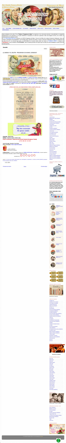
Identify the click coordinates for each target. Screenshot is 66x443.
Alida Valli (51, 361)
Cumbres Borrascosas (53, 304)
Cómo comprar (58, 237)
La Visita (50, 325)
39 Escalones (51, 124)
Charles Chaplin (52, 377)
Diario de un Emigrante (53, 305)
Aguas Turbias (51, 143)
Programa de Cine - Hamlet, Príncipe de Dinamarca (59, 219)
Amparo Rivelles (52, 362)
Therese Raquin (52, 334)
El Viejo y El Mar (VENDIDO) (54, 314)
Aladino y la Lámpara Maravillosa (54, 155)
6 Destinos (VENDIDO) (53, 128)
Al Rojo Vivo (51, 150)
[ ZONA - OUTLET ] (40, 28)
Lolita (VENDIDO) (52, 327)
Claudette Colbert (52, 380)
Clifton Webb (33, 83)
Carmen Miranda (52, 372)
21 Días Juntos (51, 120)
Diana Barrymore (52, 381)
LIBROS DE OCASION (48, 28)
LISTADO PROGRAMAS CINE (17, 28)
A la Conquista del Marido (53, 132)
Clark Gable (51, 379)
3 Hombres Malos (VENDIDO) (54, 123)
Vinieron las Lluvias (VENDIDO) (54, 336)
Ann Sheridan (51, 366)
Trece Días (51, 420)
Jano (20, 159)
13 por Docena (51, 117)
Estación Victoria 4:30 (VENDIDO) (55, 316)
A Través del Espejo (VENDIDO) (54, 129)
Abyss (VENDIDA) (52, 407)
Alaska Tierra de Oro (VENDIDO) (54, 158)
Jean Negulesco (24, 159)
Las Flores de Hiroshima (53, 326)
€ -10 (6, 159)
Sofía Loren (11, 160)
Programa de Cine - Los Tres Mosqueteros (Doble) (59, 213)
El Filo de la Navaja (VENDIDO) (54, 309)
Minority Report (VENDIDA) (53, 416)
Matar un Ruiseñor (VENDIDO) (54, 331)
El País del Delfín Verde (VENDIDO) (55, 313)
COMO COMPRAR (8, 28)
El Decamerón (51, 308)
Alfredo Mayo (51, 359)
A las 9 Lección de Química (54, 136)
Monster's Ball (51, 417)
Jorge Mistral (44, 83)
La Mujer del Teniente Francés (54, 323)
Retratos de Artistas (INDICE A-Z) (59, 257)
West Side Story (52, 338)
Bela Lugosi (51, 368)
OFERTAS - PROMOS (56, 28)
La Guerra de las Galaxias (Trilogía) (55, 415)
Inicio (3, 28)
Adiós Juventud (51, 138)
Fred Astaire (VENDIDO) (53, 389)
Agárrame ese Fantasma (53, 146)
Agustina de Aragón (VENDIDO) (54, 145)
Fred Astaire (51, 388)
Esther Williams (51, 385)
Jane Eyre (51, 317)
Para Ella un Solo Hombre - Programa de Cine (59, 232)
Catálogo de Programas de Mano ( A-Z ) (59, 206)
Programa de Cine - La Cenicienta (59, 225)
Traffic (50, 419)
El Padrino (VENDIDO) (53, 312)
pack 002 (51, 340)
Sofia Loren (24, 83)
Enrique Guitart (51, 384)
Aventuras (12, 159)
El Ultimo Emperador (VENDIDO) (54, 412)
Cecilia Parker (51, 375)
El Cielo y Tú (51, 307)
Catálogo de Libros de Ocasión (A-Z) (59, 263)
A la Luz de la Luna (52, 134)
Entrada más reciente (7, 166)
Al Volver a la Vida (52, 154)
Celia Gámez (51, 376)
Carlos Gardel (51, 371)
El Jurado (51, 411)
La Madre (51, 322)
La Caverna (51, 318)
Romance (7, 160)
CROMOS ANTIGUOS (33, 28)
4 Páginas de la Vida (52, 125)
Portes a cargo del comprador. (16, 144)
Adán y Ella (51, 142)
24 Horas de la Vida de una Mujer (55, 121)
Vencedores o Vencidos (53, 335)
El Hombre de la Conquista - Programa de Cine (59, 251)
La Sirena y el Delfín (22, 77)
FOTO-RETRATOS (25, 28)
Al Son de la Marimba (53, 151)
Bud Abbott (51, 370)
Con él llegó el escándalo (53, 303)
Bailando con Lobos (52, 408)
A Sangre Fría (51, 300)
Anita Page (51, 363)
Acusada (50, 137)
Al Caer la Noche (52, 147)
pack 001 (51, 339)
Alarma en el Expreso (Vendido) (54, 156)
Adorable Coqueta (52, 141)
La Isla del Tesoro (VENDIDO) (54, 321)
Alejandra (51, 159)
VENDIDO (15, 160)
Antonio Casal (51, 367)
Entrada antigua (44, 166)
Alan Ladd (28, 83)
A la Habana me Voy (52, 133)
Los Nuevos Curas (52, 330)
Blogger (41, 436)
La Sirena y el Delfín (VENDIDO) (37, 159)
